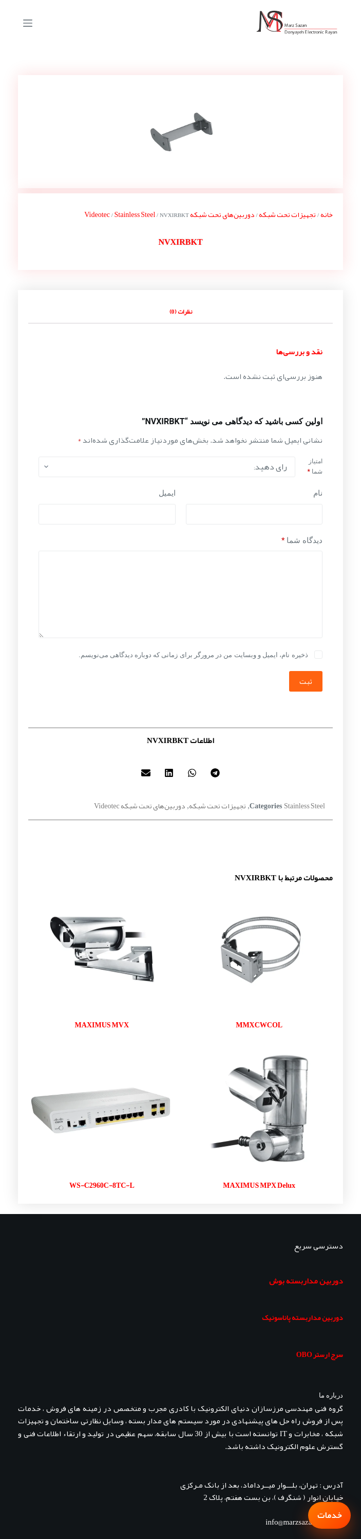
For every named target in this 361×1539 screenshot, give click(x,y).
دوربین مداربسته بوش (306, 1281)
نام (317, 493)
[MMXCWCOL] (259, 949)
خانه (326, 214)
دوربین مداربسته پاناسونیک (302, 1317)
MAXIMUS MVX (102, 1025)
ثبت (305, 681)
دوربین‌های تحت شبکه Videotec (139, 806)
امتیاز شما (315, 466)
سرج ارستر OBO (319, 1354)
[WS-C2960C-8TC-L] (101, 1109)
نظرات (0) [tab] (180, 311)
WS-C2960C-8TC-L (102, 1185)
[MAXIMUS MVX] (101, 949)
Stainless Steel (135, 214)
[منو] (27, 23)
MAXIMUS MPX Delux (259, 1185)
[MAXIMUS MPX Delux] (259, 1109)
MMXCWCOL (259, 1025)
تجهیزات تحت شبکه (287, 214)
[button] (215, 773)
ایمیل (167, 493)
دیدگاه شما (301, 540)
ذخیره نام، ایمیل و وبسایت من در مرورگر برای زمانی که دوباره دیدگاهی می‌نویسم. (193, 655)
